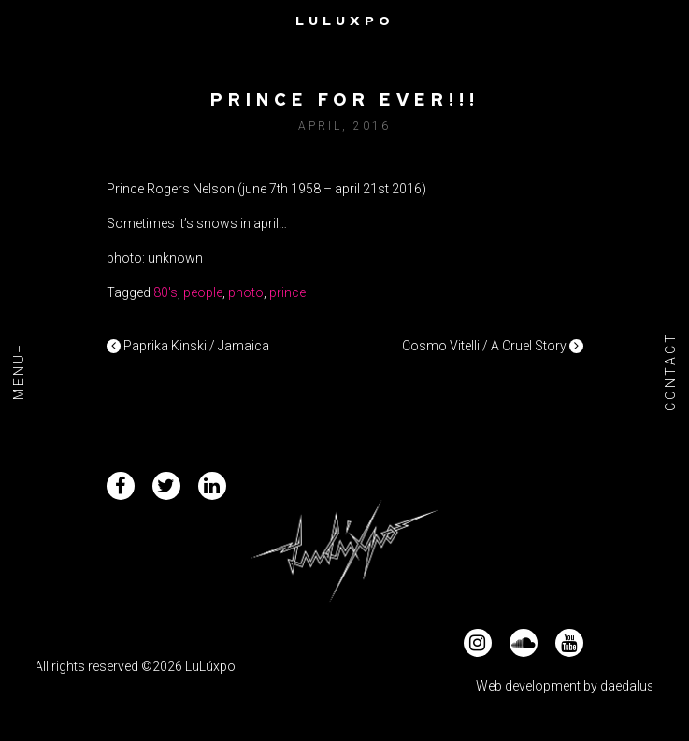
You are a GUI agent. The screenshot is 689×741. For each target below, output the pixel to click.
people (202, 292)
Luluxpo (345, 20)
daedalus (627, 685)
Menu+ (18, 371)
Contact (670, 370)
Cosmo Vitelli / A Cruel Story (492, 345)
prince (287, 292)
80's (165, 292)
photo (246, 292)
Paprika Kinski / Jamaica (188, 345)
